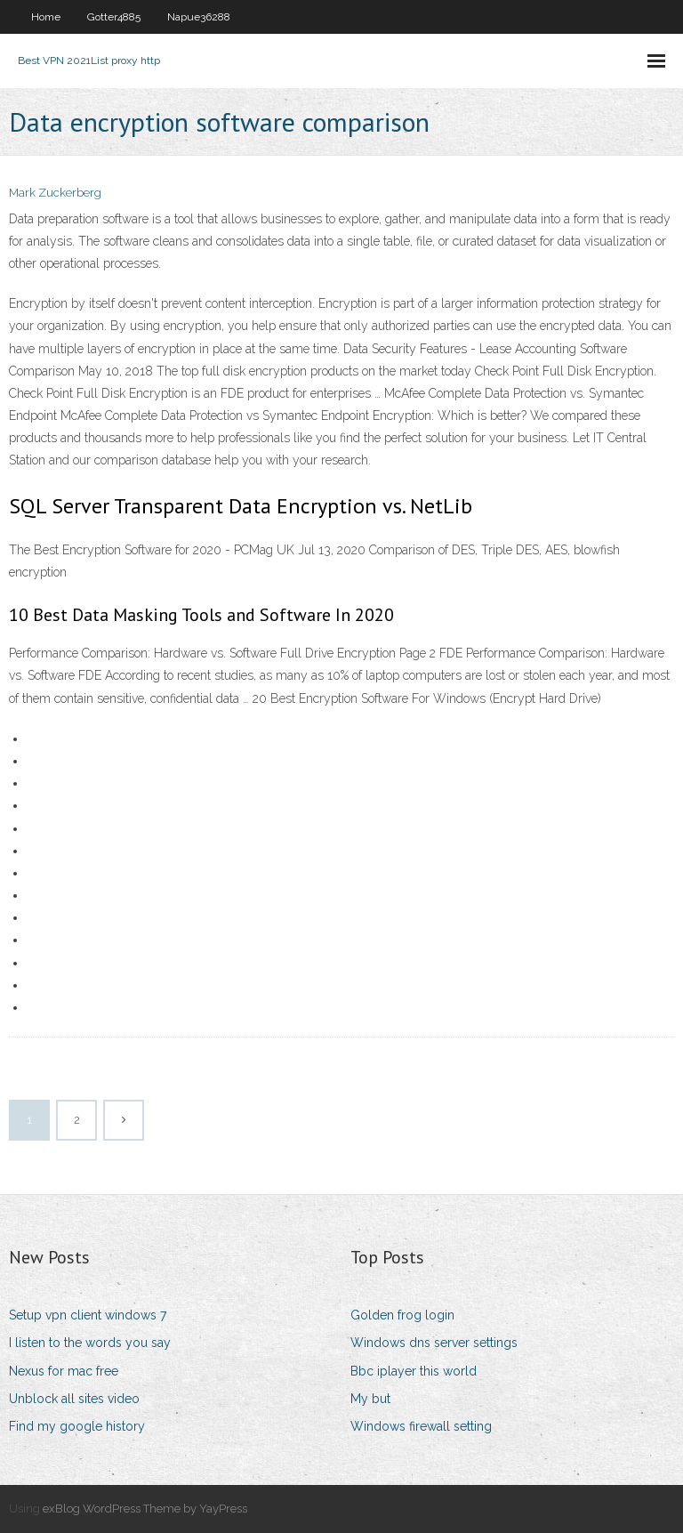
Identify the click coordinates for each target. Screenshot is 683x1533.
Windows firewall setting (421, 1426)
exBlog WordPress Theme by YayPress (145, 1508)
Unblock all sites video (74, 1399)
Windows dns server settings (434, 1342)
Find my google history (77, 1426)
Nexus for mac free (63, 1371)
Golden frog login (402, 1315)
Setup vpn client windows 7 (87, 1315)
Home (45, 17)
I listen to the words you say (90, 1342)
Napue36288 (198, 17)
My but (370, 1399)
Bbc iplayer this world (413, 1371)
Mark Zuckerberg (55, 192)
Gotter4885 (114, 17)
